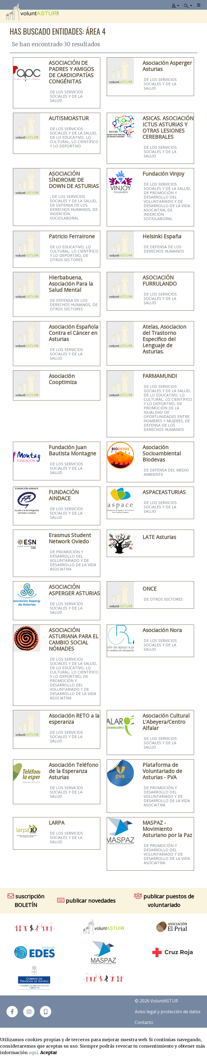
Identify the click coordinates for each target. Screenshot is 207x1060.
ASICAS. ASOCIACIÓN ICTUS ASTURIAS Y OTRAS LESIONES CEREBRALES (168, 127)
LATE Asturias (159, 537)
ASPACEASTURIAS (164, 492)
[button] (45, 1011)
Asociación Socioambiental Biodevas (162, 453)
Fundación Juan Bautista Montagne (72, 450)
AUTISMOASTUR (69, 118)
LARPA (56, 822)
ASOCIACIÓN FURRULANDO (160, 280)
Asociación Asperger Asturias (167, 66)
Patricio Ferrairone (72, 236)
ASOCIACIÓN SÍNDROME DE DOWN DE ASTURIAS (74, 180)
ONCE (150, 588)
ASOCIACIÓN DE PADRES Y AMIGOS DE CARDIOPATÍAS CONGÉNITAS (71, 72)
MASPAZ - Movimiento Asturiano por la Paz (167, 829)
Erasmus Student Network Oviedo (70, 538)
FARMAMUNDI (160, 376)
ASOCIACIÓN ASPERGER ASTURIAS (74, 590)
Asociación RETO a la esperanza (74, 718)
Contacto (144, 1022)
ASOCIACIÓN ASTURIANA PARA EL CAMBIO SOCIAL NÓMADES (73, 639)
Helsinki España (162, 236)
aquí (33, 1052)
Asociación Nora (162, 630)
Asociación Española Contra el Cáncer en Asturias (73, 333)
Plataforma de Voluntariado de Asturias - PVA (162, 771)
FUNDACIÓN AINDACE (64, 495)
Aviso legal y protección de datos (168, 1012)
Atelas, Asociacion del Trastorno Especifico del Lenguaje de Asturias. (164, 339)
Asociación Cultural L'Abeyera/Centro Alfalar (166, 722)
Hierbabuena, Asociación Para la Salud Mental (71, 283)
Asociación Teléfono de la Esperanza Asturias (73, 771)
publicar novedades (86, 900)
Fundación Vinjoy (163, 173)
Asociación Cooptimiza (63, 379)
